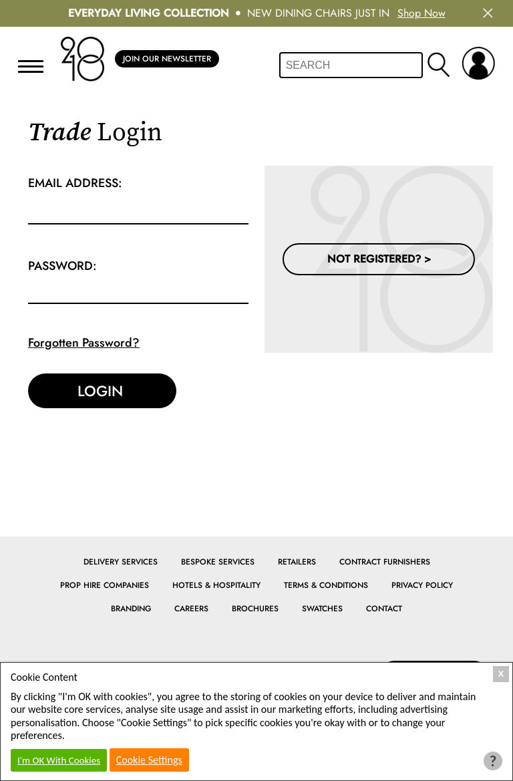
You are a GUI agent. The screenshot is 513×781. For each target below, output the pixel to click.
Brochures (255, 609)
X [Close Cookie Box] (501, 674)
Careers (191, 609)
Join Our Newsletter (167, 59)
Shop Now (421, 13)
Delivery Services (120, 562)
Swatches (322, 609)
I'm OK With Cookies (58, 760)
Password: (62, 266)
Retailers (297, 562)
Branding (131, 609)
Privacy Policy (422, 585)
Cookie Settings (149, 760)
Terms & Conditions (326, 585)
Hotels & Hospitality (216, 585)
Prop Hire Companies (104, 585)
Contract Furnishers (384, 562)
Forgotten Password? (84, 342)
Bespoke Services (217, 562)
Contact (384, 609)
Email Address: (75, 183)
